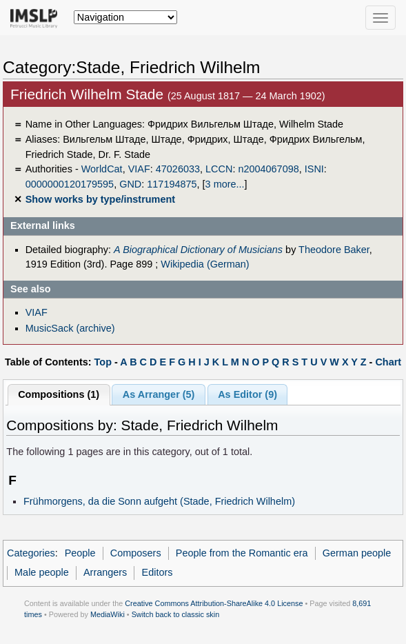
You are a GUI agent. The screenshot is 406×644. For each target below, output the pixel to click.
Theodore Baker (333, 249)
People (80, 553)
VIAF (139, 168)
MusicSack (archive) (70, 328)
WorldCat (102, 168)
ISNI (314, 168)
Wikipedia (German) (205, 264)
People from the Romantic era (242, 553)
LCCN (218, 168)
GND (130, 184)
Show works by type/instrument (100, 199)
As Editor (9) (247, 394)
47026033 (178, 168)
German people (357, 553)
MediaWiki (107, 614)
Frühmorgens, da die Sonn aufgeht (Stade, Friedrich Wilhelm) (159, 501)
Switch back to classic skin (176, 614)
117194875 (171, 184)
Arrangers (105, 572)
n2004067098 (268, 168)
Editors (157, 572)
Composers (135, 553)
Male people (41, 572)
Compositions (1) (58, 394)
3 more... (225, 184)
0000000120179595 (70, 184)
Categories (31, 553)
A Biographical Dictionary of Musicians (198, 249)
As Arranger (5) (159, 394)
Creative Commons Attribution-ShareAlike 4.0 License (214, 603)
